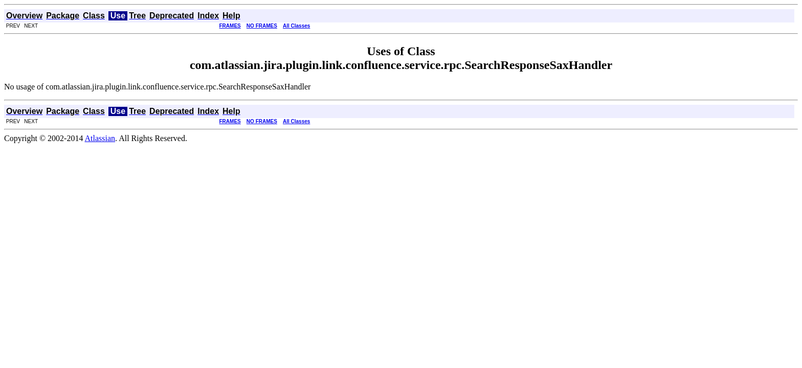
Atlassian (100, 138)
